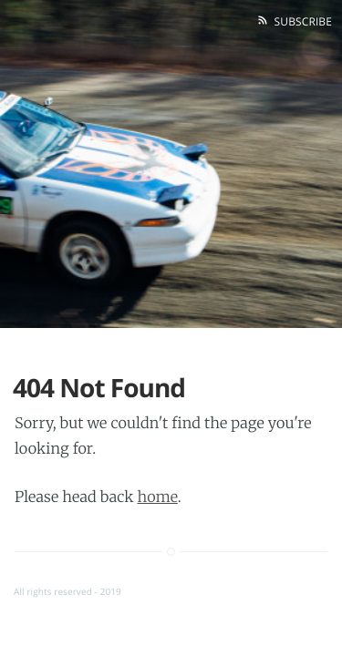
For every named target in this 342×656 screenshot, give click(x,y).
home (157, 497)
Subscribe (300, 21)
